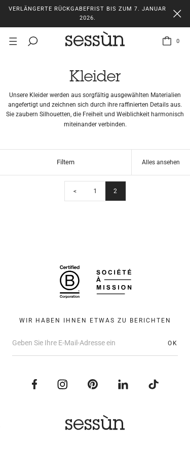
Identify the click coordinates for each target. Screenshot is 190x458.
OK (173, 343)
